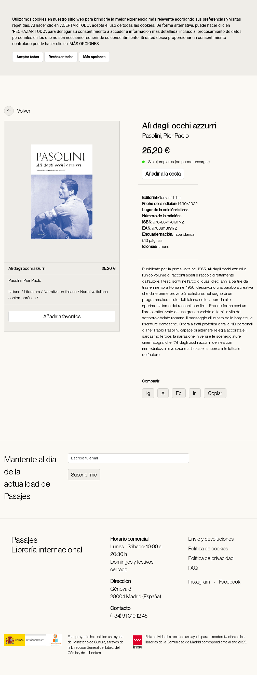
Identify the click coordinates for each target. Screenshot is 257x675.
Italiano (14, 291)
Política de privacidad (211, 558)
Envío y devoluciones (211, 539)
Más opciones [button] (94, 57)
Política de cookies (208, 549)
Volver (17, 111)
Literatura (32, 291)
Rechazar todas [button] (61, 57)
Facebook (229, 582)
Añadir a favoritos (61, 316)
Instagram (199, 582)
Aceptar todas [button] (28, 57)
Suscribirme (84, 475)
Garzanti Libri (169, 197)
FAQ (193, 568)
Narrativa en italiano (60, 291)
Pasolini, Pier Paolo (165, 135)
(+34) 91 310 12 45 (128, 616)
